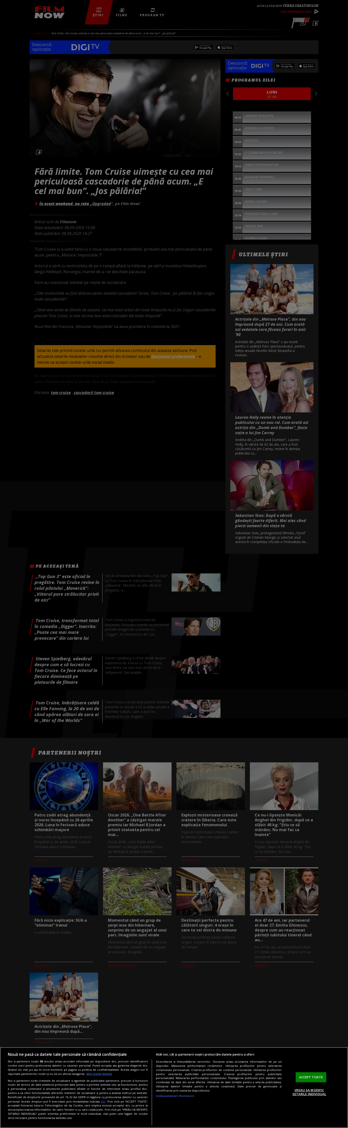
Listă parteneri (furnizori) (175, 1096)
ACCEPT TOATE (311, 1077)
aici (103, 1101)
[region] (174, 1087)
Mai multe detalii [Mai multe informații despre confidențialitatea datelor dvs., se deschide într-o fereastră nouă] (99, 1074)
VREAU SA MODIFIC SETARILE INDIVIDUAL (309, 1092)
